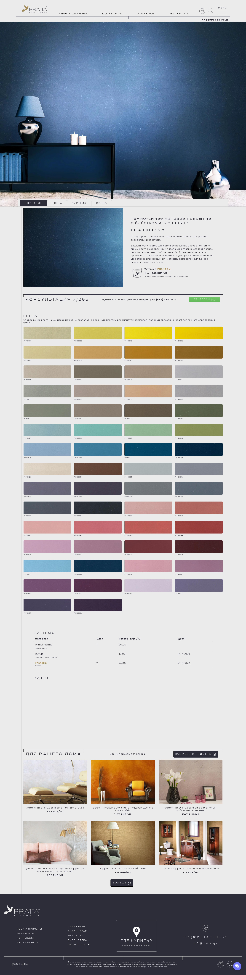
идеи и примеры (73, 13)
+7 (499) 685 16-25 (215, 19)
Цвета (57, 203)
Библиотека (77, 940)
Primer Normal (44, 644)
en (179, 13)
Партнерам (145, 13)
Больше (122, 883)
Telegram (204, 299)
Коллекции (25, 938)
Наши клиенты (79, 945)
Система (79, 203)
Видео (101, 203)
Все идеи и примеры (195, 754)
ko (186, 13)
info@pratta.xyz (206, 943)
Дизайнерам (77, 931)
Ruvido (39, 654)
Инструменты (27, 942)
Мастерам (76, 936)
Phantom (164, 269)
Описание (33, 203)
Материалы (26, 933)
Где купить (112, 13)
